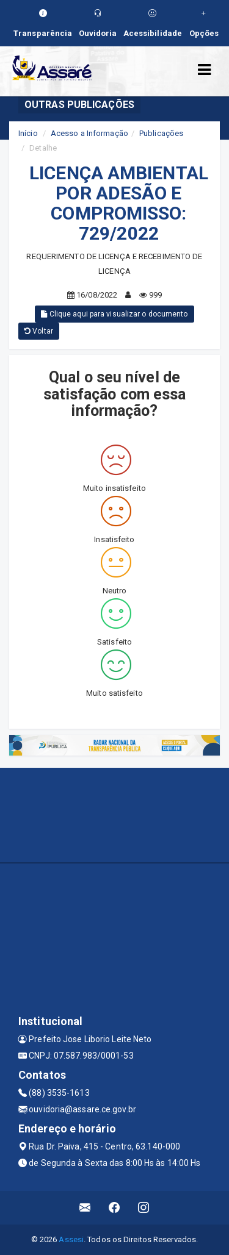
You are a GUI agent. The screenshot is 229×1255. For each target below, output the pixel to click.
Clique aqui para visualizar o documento (114, 314)
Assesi (71, 1239)
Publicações (161, 133)
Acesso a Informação (89, 133)
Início (28, 133)
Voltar (38, 331)
